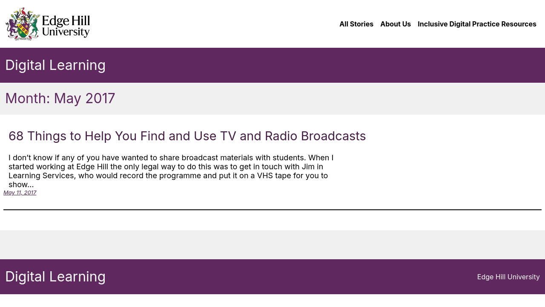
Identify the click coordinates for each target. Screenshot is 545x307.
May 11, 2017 (19, 192)
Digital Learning (55, 65)
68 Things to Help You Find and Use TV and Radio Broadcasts (187, 135)
